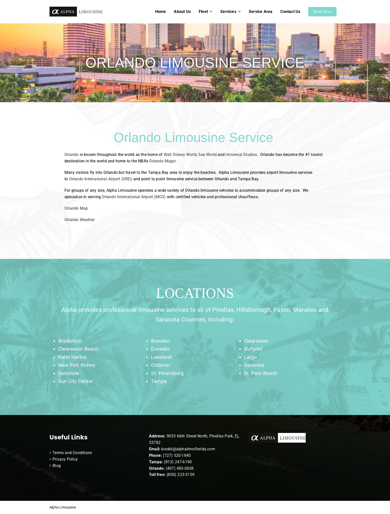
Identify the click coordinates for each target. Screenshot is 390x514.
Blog (56, 465)
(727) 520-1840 (177, 455)
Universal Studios (241, 154)
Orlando (71, 154)
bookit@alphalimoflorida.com (187, 449)
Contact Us (290, 11)
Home (160, 11)
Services (228, 11)
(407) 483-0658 (180, 468)
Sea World (207, 154)
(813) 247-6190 (178, 462)
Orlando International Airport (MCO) (134, 196)
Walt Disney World (180, 154)
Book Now (322, 11)
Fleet (203, 11)
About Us (182, 11)
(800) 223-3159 (181, 474)
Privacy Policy (65, 459)
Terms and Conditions (72, 452)
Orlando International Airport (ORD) (100, 179)
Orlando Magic (162, 161)
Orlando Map (76, 208)
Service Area (260, 11)
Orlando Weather (79, 219)
